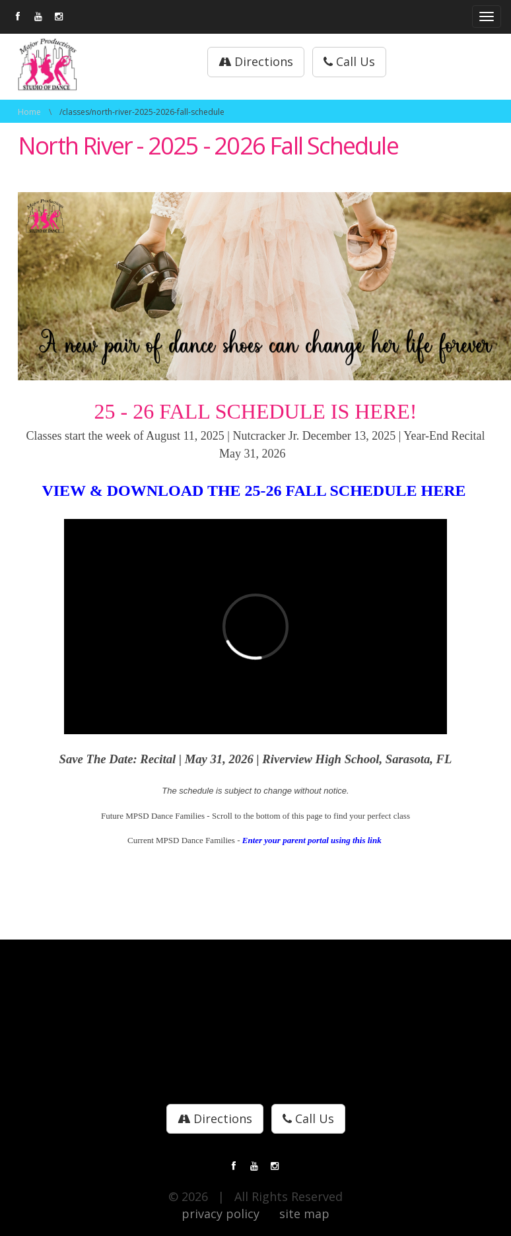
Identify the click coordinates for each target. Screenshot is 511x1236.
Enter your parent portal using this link (313, 840)
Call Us (349, 61)
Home (29, 112)
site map (304, 1213)
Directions (256, 61)
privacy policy (220, 1213)
